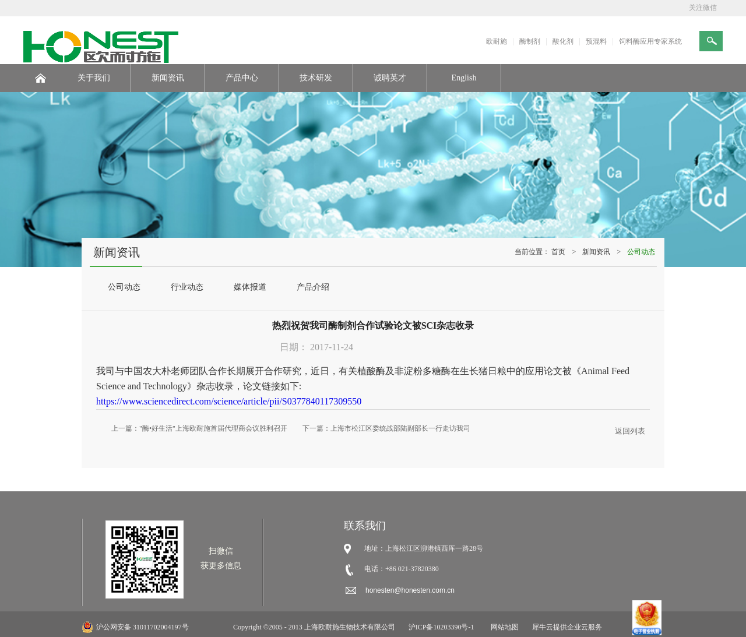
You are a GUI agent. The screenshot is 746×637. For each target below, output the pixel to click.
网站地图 (503, 627)
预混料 (596, 41)
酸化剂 (563, 41)
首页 (558, 252)
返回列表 (630, 431)
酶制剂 (529, 41)
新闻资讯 (596, 252)
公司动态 (641, 252)
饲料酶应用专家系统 (650, 41)
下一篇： (386, 428)
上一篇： (199, 428)
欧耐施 (496, 41)
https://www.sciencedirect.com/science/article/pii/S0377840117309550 (228, 401)
